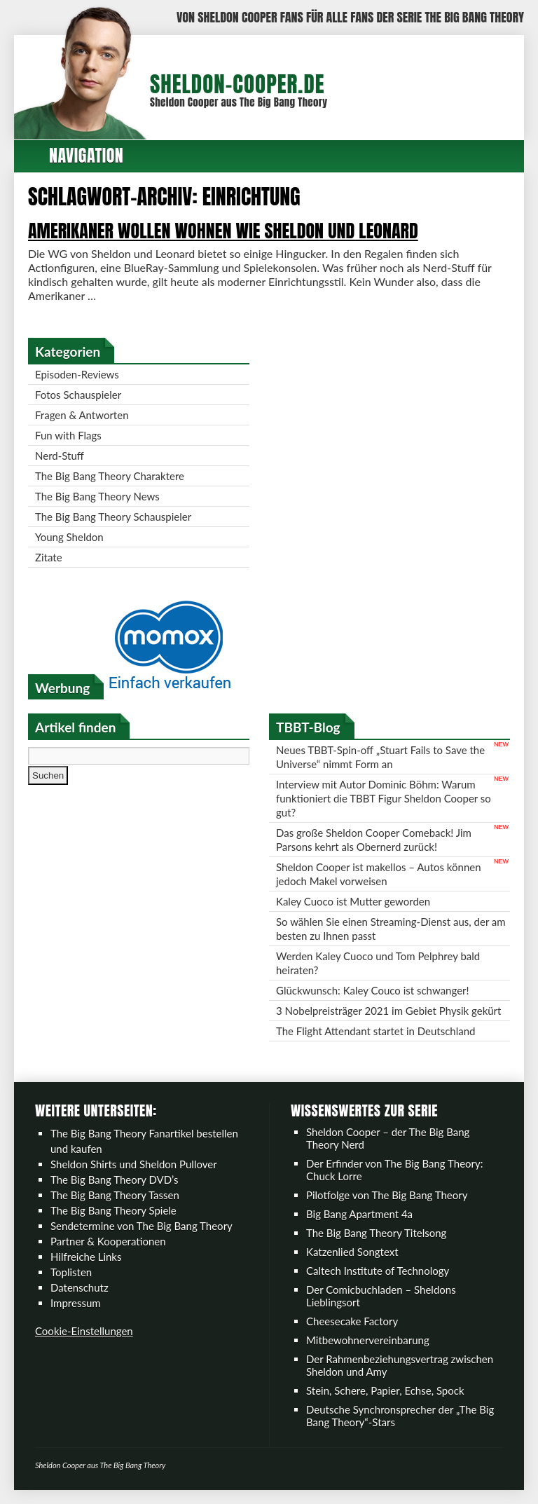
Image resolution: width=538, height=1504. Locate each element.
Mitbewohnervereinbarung (367, 1340)
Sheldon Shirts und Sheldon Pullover (133, 1164)
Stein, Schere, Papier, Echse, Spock (385, 1390)
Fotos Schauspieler (78, 394)
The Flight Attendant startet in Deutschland (375, 1031)
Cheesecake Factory (352, 1321)
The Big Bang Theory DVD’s (114, 1179)
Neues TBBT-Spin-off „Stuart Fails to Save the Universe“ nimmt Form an (380, 757)
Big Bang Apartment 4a (359, 1214)
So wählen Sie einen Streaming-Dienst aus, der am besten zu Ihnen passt (391, 928)
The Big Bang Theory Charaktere (109, 476)
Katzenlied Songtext (352, 1251)
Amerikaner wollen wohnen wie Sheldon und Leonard (223, 231)
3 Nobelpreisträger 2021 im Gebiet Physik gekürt (388, 1010)
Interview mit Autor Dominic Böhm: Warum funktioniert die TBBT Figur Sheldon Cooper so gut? (383, 798)
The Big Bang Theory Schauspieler (113, 516)
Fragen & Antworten (82, 415)
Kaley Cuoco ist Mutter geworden (353, 901)
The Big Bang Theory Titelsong (376, 1232)
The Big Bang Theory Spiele (113, 1210)
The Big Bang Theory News (97, 496)
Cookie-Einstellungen (84, 1331)
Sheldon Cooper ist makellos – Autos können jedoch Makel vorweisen (378, 874)
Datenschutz (79, 1287)
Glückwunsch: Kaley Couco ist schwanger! (372, 990)
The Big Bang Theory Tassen (114, 1195)
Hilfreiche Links (86, 1256)
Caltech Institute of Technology (377, 1270)
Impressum (75, 1303)
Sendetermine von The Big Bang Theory (141, 1225)
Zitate (48, 557)
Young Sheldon (69, 537)
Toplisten (71, 1272)
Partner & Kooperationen (108, 1241)
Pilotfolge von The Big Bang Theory (386, 1195)
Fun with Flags (68, 435)
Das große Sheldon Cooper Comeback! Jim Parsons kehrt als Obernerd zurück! (373, 839)
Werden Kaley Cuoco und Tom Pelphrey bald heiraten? (378, 963)
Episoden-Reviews (77, 374)
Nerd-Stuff (59, 455)
